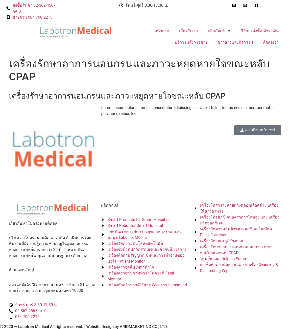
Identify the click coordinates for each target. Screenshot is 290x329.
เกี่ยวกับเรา (188, 30)
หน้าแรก (161, 30)
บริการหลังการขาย (191, 42)
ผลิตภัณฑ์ (219, 31)
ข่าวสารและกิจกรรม (235, 42)
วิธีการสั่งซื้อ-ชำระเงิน (260, 30)
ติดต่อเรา (271, 42)
